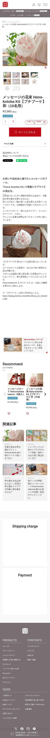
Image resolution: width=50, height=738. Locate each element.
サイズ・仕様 (8, 143)
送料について (7, 704)
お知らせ (30, 655)
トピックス (30, 650)
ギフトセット (7, 664)
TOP (3, 22)
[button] (5, 394)
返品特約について (11, 153)
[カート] (39, 4)
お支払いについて (9, 700)
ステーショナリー (9, 650)
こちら (37, 15)
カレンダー (6, 646)
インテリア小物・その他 (11, 668)
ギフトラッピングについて (11, 709)
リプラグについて (33, 646)
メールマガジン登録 (10, 718)
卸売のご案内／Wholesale (34, 704)
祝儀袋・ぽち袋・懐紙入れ (12, 659)
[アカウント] (33, 4)
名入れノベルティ (9, 677)
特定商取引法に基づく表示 (34, 700)
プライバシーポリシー (32, 695)
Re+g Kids (6, 673)
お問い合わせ (7, 713)
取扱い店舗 (31, 659)
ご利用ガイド (7, 695)
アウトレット (7, 682)
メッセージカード (13, 22)
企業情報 (28, 709)
